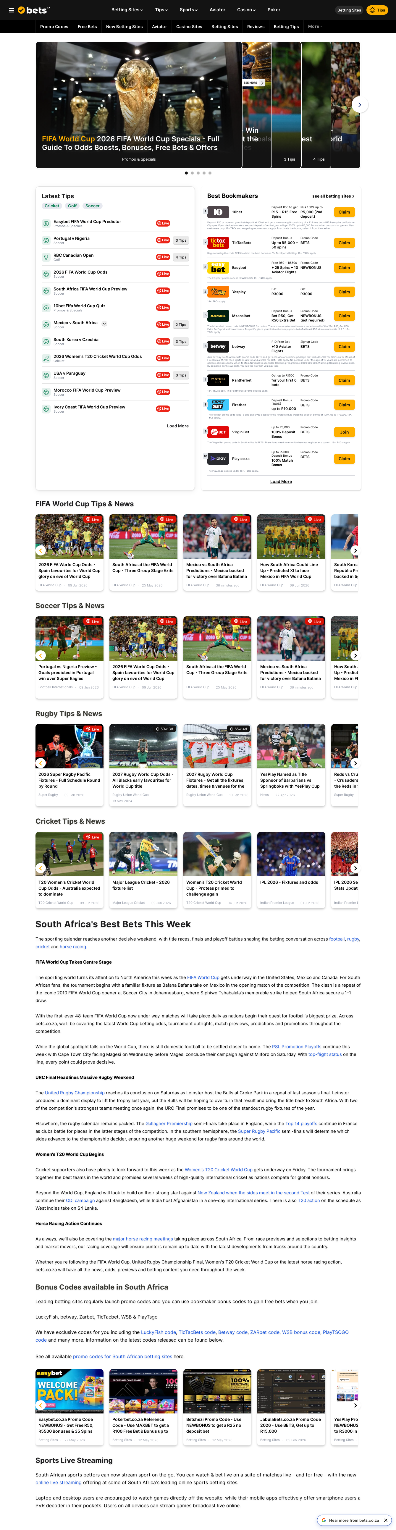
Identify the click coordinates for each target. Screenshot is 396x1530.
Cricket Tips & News (70, 821)
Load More (281, 481)
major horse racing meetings (143, 1239)
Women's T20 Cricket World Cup (218, 1169)
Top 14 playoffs (301, 1123)
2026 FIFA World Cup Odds (81, 271)
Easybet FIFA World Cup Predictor (87, 221)
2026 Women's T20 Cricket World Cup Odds (98, 356)
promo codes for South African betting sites (122, 1356)
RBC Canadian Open (74, 255)
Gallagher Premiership (169, 1123)
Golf (72, 205)
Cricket (52, 205)
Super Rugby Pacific (259, 1131)
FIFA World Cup (203, 977)
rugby (353, 939)
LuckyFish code (158, 1332)
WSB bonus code (301, 1332)
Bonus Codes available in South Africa (101, 1287)
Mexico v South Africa (76, 322)
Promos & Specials (139, 159)
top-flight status (325, 1054)
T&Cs (233, 228)
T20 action (309, 1200)
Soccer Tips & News (69, 605)
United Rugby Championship (75, 1093)
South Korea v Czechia (76, 339)
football (337, 939)
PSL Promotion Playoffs (296, 1046)
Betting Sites (349, 10)
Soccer (92, 205)
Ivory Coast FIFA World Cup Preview (89, 406)
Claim (344, 211)
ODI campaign (80, 1200)
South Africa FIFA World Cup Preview (90, 288)
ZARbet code (264, 1332)
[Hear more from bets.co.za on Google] (350, 1520)
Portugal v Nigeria (72, 238)
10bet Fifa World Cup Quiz (80, 305)
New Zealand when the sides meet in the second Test (254, 1192)
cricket (43, 946)
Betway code (233, 1332)
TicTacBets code (197, 1332)
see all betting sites (333, 195)
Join (344, 431)
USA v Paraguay (69, 373)
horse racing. (73, 946)
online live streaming (58, 1482)
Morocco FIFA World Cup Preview (87, 389)
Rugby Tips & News (68, 713)
